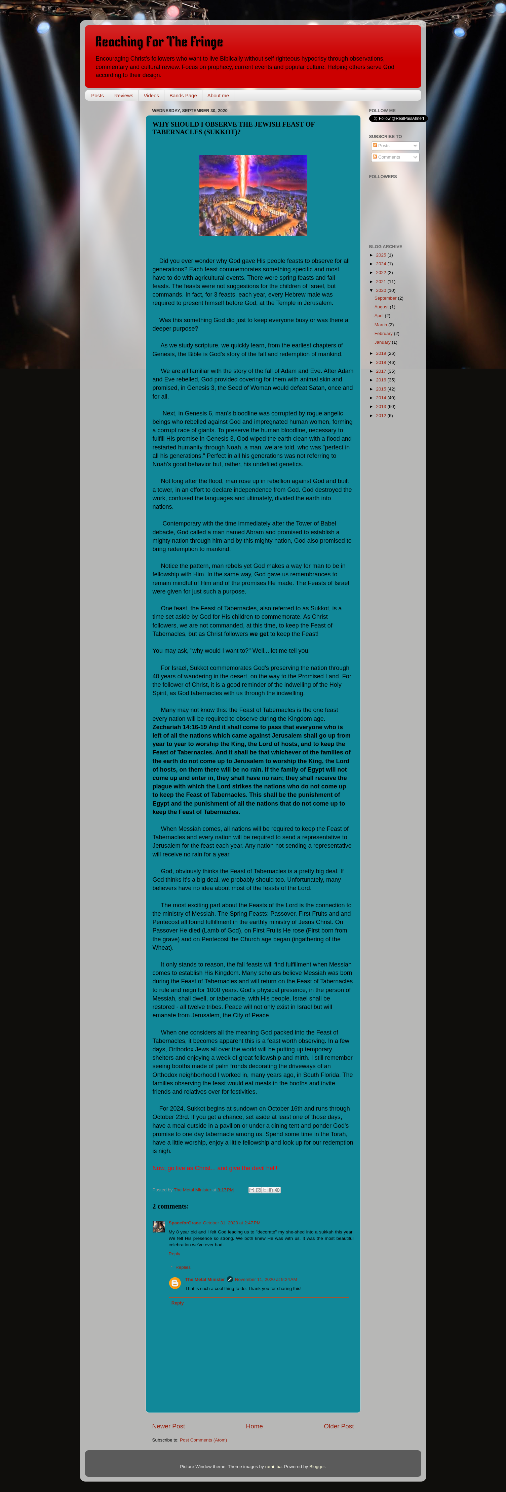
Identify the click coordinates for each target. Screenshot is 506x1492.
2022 (381, 272)
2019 (381, 353)
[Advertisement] (119, 207)
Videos (151, 95)
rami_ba (273, 1466)
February (384, 333)
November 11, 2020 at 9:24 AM (266, 1279)
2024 (381, 263)
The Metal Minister (205, 1279)
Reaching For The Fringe (159, 42)
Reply (175, 1253)
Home (254, 1426)
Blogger (317, 1466)
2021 (381, 281)
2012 (381, 415)
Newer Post (168, 1426)
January (383, 342)
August (382, 306)
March (381, 324)
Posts (97, 95)
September (386, 298)
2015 (381, 389)
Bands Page (183, 95)
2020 (381, 290)
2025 (381, 255)
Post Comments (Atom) (203, 1440)
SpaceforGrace (185, 1222)
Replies (183, 1267)
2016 (381, 379)
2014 (381, 397)
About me (218, 95)
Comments (386, 157)
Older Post (339, 1426)
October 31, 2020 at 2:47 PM (232, 1222)
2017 (381, 371)
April (380, 315)
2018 (381, 362)
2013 (381, 406)
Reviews (123, 95)
